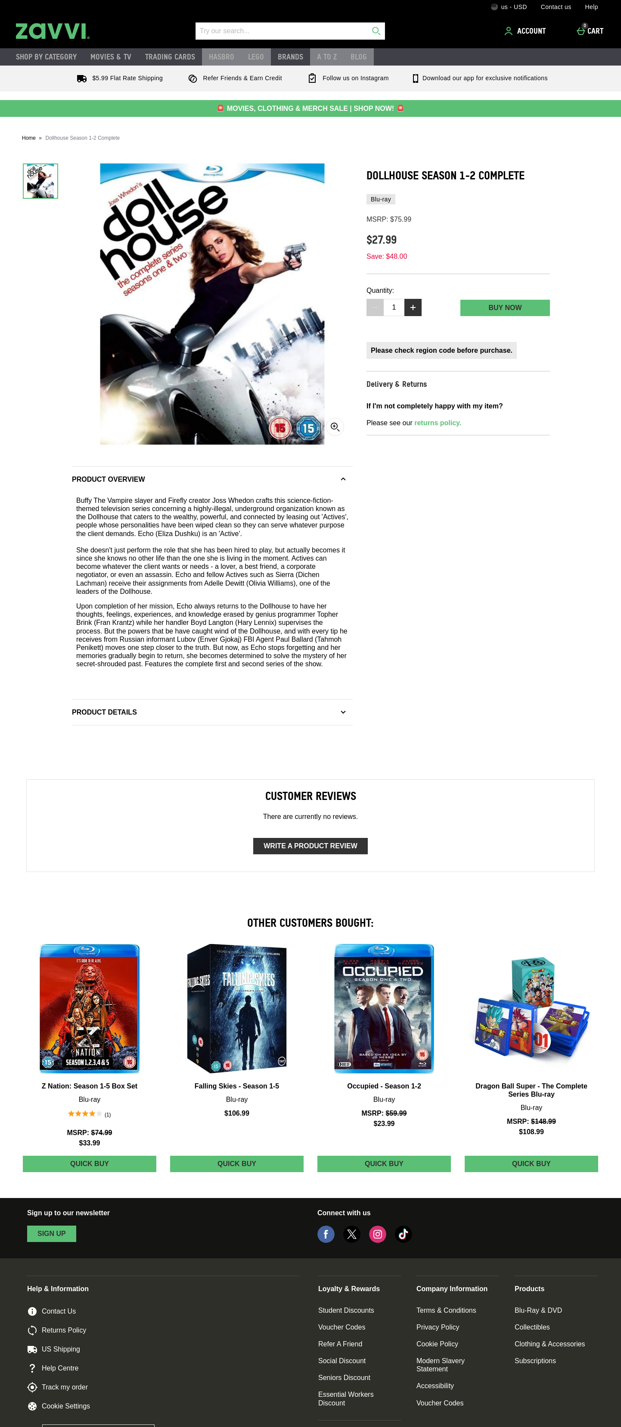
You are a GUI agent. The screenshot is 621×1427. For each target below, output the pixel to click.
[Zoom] (335, 427)
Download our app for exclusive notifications (479, 78)
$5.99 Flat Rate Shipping (118, 78)
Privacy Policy (438, 1327)
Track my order (57, 1387)
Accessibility (435, 1385)
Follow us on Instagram (346, 78)
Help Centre (52, 1368)
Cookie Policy (437, 1344)
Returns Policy (56, 1330)
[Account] (526, 31)
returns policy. (437, 423)
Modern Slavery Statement (440, 1365)
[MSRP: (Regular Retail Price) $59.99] (384, 1113)
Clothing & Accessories (550, 1344)
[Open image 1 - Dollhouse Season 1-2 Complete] (40, 181)
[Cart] (592, 31)
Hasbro (221, 56)
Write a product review (310, 846)
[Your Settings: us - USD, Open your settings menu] (509, 7)
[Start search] (376, 31)
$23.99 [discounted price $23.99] (384, 1123)
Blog (359, 56)
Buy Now (505, 307)
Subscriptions (535, 1360)
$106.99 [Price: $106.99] (236, 1113)
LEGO (256, 56)
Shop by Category (46, 56)
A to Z (327, 56)
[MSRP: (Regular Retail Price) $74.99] (89, 1133)
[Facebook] (326, 1240)
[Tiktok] (403, 1240)
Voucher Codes (341, 1327)
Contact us (556, 6)
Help (591, 6)
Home (29, 138)
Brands (290, 56)
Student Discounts (346, 1310)
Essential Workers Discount (346, 1398)
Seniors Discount (344, 1377)
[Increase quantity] (413, 307)
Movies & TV (110, 56)
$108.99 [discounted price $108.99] (531, 1131)
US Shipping (53, 1349)
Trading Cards (170, 56)
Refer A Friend (340, 1344)
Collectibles (532, 1327)
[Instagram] (377, 1240)
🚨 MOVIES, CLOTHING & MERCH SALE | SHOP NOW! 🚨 (310, 108)
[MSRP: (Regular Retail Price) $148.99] (531, 1121)
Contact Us (51, 1311)
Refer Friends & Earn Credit (233, 78)
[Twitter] (351, 1240)
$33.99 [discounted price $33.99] (89, 1143)
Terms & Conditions (446, 1310)
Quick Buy (103, 1166)
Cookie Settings (58, 1406)
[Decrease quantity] (375, 307)
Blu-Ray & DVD (538, 1310)
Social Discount (342, 1360)
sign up (51, 1233)
